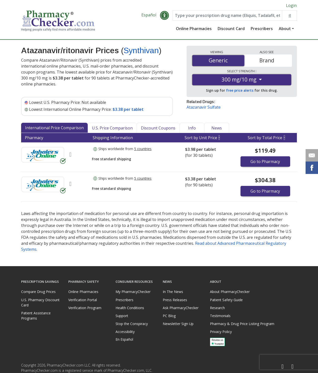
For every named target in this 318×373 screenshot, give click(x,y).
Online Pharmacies (194, 28)
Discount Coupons (158, 128)
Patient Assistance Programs (36, 316)
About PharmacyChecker (230, 291)
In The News (173, 291)
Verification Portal (82, 299)
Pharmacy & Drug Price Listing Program (242, 323)
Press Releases (175, 299)
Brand (266, 60)
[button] (164, 15)
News (216, 128)
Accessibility (125, 331)
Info (192, 128)
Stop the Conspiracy (132, 323)
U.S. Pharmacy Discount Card (40, 302)
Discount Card (231, 28)
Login (291, 5)
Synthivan (141, 50)
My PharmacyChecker (133, 291)
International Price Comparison (54, 127)
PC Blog (169, 315)
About (285, 28)
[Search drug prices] (289, 15)
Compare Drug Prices (38, 291)
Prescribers (262, 28)
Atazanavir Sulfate (204, 107)
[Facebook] (282, 366)
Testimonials (220, 315)
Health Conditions (130, 307)
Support (122, 315)
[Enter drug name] (227, 15)
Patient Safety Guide (226, 299)
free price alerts (239, 90)
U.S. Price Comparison (112, 128)
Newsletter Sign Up (178, 323)
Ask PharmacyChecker (181, 307)
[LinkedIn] (292, 366)
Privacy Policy (221, 331)
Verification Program (84, 307)
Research (217, 307)
